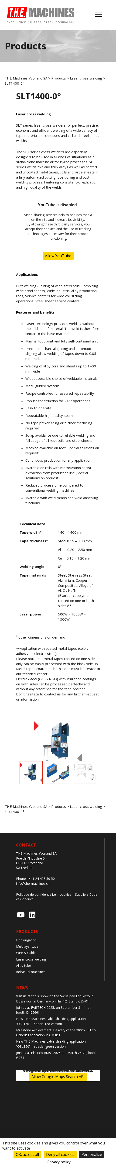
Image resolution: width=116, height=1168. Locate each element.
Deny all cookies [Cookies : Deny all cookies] (60, 1154)
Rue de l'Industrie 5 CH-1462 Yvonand (30, 860)
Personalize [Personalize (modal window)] (92, 1154)
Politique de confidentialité (36, 894)
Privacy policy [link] (59, 1162)
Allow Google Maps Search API (58, 1076)
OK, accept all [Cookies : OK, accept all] (27, 1154)
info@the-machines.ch (33, 883)
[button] (20, 914)
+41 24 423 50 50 (41, 878)
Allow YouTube (58, 255)
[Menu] (98, 15)
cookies (65, 894)
